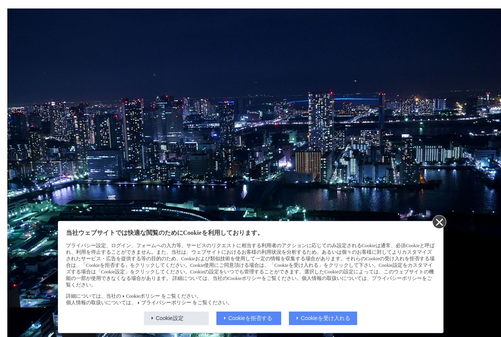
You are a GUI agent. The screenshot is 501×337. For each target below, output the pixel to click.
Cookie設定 (170, 318)
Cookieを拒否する (250, 318)
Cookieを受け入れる (325, 318)
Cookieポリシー (143, 296)
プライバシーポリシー (166, 302)
